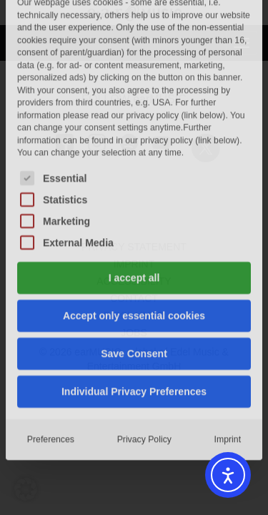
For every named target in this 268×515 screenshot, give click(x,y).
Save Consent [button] (134, 216)
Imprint (227, 303)
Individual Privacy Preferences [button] (134, 254)
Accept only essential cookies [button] (134, 178)
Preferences (50, 302)
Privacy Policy (144, 303)
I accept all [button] (134, 140)
